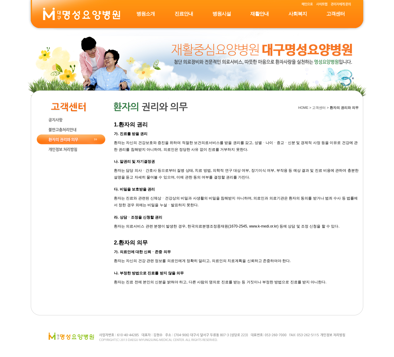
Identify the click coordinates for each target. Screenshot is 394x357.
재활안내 (259, 13)
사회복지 (297, 13)
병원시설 (221, 13)
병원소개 (145, 13)
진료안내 (184, 13)
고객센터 (335, 13)
